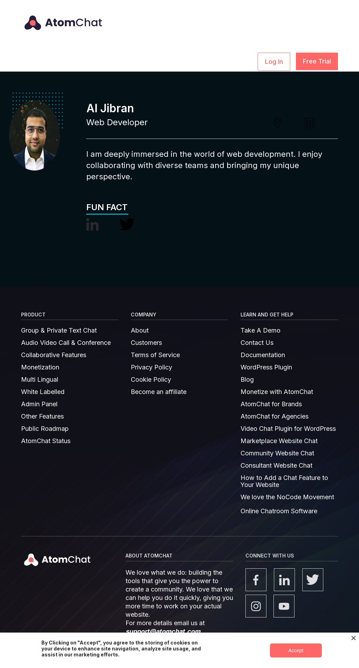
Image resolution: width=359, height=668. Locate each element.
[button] (77, 61)
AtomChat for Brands (271, 404)
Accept (296, 650)
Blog (247, 379)
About (140, 330)
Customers (146, 342)
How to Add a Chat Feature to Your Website (284, 481)
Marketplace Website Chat (279, 441)
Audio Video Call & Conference (66, 342)
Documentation (263, 355)
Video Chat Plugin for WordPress (288, 428)
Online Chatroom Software (279, 511)
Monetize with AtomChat (277, 391)
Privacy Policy (151, 367)
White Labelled (43, 391)
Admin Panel (39, 404)
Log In (274, 61)
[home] (62, 18)
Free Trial (317, 61)
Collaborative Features (53, 355)
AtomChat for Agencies (275, 416)
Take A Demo (260, 330)
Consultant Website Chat (276, 465)
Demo (242, 61)
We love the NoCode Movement (287, 497)
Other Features (42, 416)
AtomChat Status (45, 441)
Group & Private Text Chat (59, 330)
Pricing (215, 61)
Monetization (40, 367)
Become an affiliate (159, 391)
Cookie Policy (151, 379)
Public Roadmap (45, 428)
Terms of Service (155, 355)
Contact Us (257, 342)
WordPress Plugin (266, 367)
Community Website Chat (277, 453)
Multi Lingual (39, 379)
